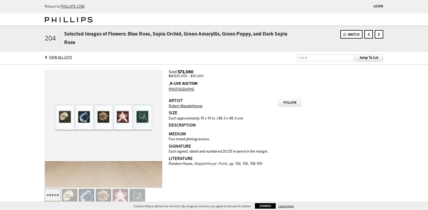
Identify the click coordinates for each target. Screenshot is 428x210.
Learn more (286, 206)
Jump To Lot (368, 58)
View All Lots (60, 57)
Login (378, 6)
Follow (289, 102)
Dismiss (265, 206)
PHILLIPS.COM (73, 6)
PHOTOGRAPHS (181, 89)
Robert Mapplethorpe (186, 106)
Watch (353, 35)
